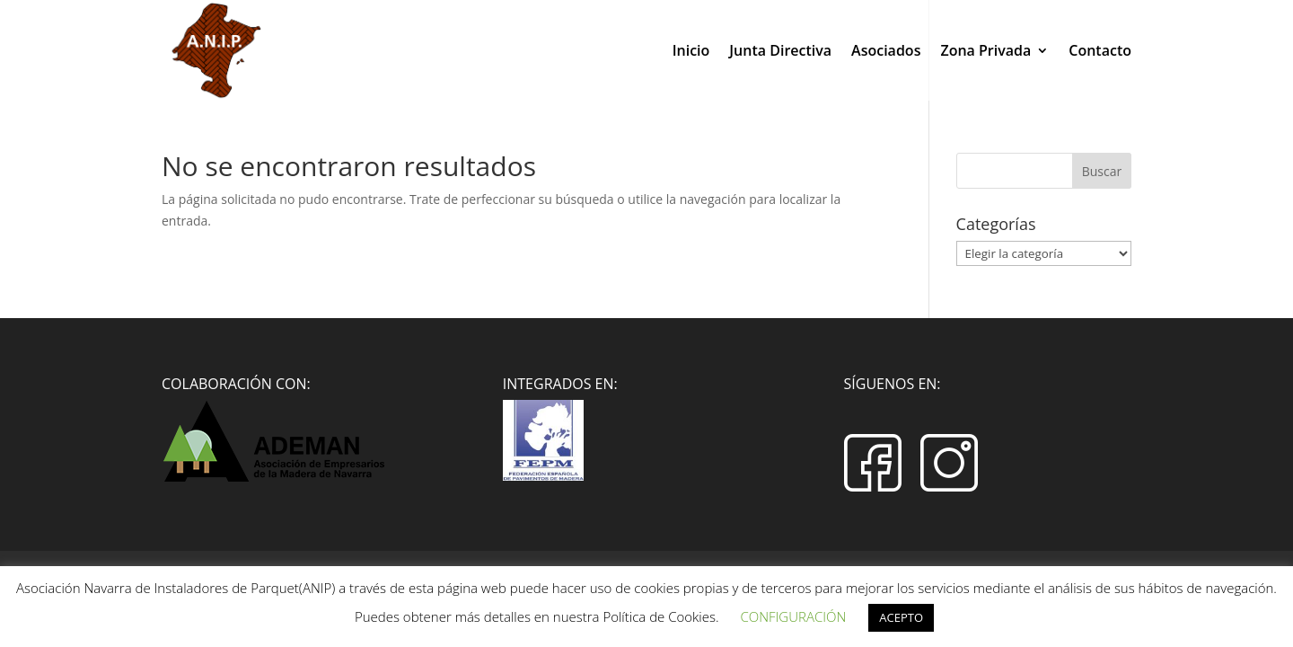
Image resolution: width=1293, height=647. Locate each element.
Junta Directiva (780, 52)
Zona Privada (985, 52)
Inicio (691, 52)
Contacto (1100, 52)
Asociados (885, 52)
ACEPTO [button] (901, 617)
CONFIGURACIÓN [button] (793, 616)
